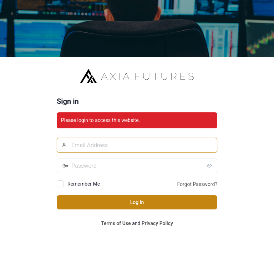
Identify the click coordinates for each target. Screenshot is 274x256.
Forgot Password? (197, 184)
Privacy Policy (157, 223)
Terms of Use (116, 223)
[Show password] (210, 166)
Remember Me (83, 184)
